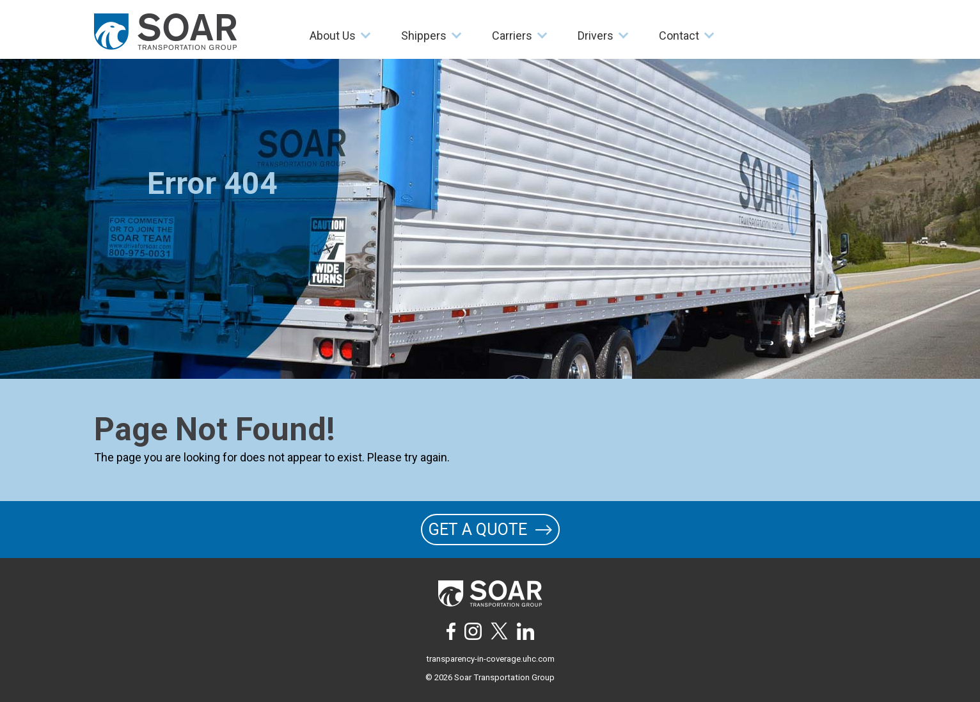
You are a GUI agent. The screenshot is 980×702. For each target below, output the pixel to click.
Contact (679, 35)
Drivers (595, 35)
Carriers (512, 35)
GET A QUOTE (490, 529)
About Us (333, 35)
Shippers (424, 35)
